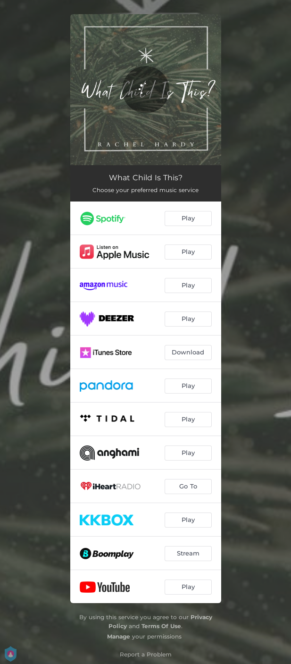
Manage (118, 636)
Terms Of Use (161, 626)
